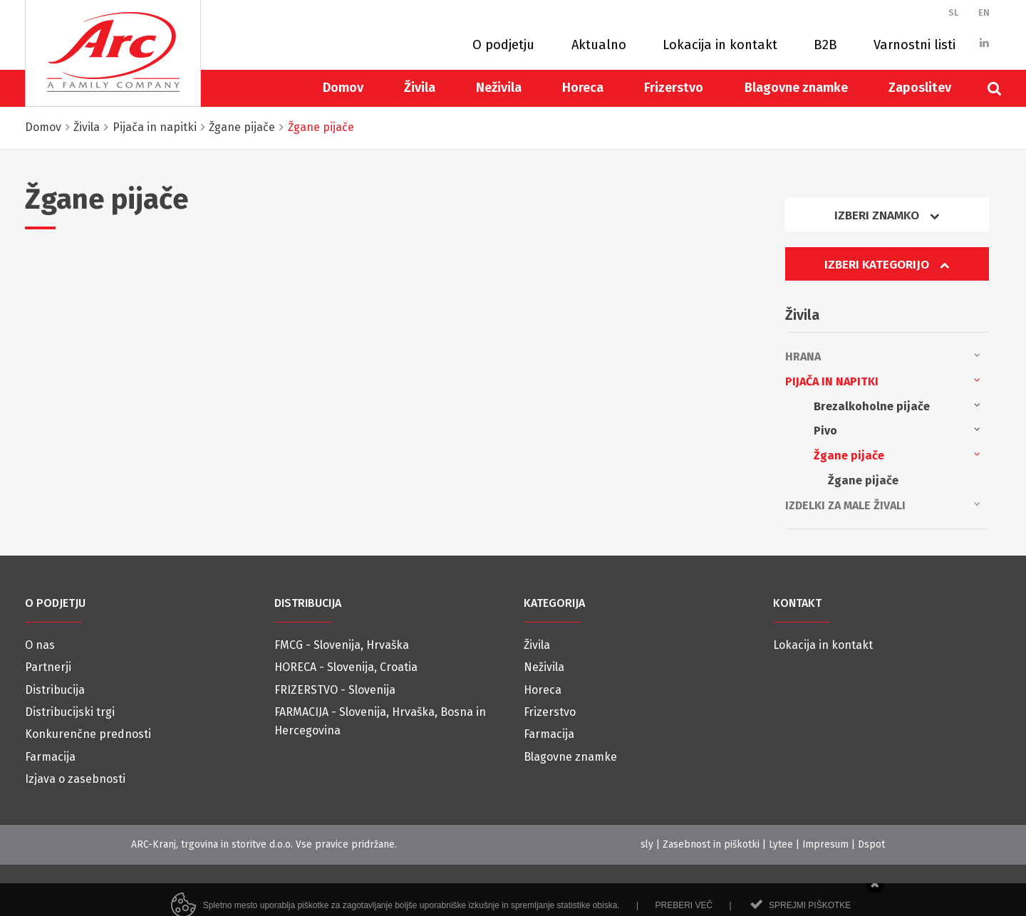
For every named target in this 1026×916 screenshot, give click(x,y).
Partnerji (48, 667)
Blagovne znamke (796, 87)
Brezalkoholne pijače (897, 405)
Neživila (499, 87)
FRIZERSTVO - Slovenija (334, 690)
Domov (343, 87)
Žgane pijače (897, 454)
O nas (40, 645)
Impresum (825, 844)
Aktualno (598, 45)
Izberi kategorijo (887, 264)
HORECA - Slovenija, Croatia (346, 667)
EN (984, 12)
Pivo (897, 429)
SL (953, 12)
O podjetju (503, 45)
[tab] (887, 220)
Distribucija (55, 690)
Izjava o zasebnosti (75, 779)
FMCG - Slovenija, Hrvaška (341, 645)
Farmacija (50, 757)
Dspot (871, 844)
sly (647, 844)
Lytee (781, 844)
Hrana (882, 355)
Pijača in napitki (882, 380)
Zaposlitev (919, 87)
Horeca (582, 87)
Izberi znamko (887, 215)
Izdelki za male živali (882, 504)
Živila (419, 87)
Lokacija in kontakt (720, 45)
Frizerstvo (673, 87)
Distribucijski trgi (70, 712)
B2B (825, 45)
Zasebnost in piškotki (711, 844)
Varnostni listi (914, 45)
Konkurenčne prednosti (88, 734)
